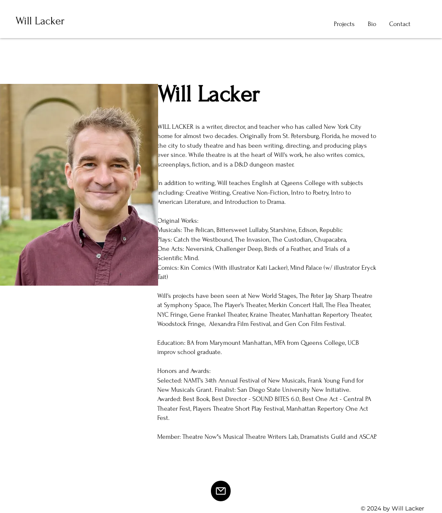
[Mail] (221, 491)
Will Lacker (40, 21)
